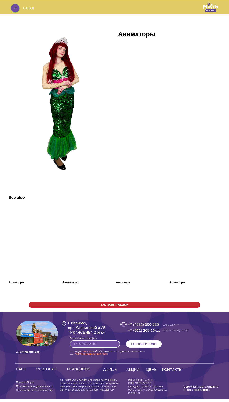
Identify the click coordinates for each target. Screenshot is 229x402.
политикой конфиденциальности (91, 356)
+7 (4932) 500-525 (143, 327)
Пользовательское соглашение (34, 392)
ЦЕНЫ (151, 372)
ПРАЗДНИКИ (78, 371)
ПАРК (21, 371)
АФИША (110, 372)
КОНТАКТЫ (172, 372)
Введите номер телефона (84, 340)
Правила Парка (25, 384)
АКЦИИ (132, 372)
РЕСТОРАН (46, 371)
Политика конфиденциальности (34, 388)
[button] (114, 307)
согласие (86, 354)
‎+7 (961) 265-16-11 (144, 333)
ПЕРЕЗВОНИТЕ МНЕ (144, 346)
